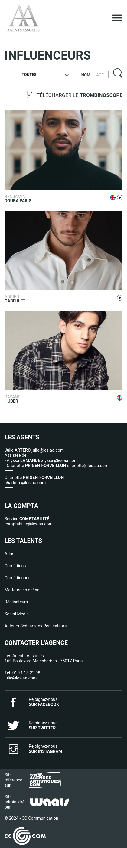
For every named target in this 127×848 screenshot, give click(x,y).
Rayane (42, 399)
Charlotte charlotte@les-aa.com (34, 480)
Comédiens (15, 565)
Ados (9, 553)
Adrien (42, 298)
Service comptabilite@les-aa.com (29, 521)
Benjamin (42, 198)
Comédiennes (18, 577)
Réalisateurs (16, 601)
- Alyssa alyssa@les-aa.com (41, 460)
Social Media (17, 613)
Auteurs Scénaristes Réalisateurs (36, 626)
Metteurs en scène (22, 589)
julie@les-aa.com (21, 678)
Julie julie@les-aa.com (34, 450)
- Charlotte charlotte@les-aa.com (56, 465)
